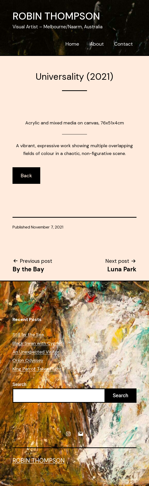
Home (72, 44)
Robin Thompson (56, 16)
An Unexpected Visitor (36, 352)
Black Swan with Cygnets (38, 343)
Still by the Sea (28, 335)
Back (26, 175)
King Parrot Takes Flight (37, 369)
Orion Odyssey (27, 360)
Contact (123, 44)
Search (19, 384)
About (97, 44)
